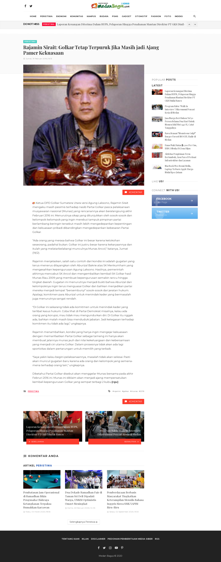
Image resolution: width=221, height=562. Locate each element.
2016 (142, 391)
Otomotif (141, 16)
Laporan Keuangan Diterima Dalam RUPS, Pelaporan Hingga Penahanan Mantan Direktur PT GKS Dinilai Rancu (125, 24)
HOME (33, 16)
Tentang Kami (70, 538)
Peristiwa (46, 16)
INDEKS (179, 16)
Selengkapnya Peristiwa (84, 522)
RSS (157, 538)
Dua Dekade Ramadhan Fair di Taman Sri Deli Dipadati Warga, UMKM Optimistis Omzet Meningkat (83, 497)
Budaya (104, 16)
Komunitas (76, 16)
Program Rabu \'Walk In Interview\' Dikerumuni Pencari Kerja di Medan (180, 109)
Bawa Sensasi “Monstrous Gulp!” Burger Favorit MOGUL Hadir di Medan (180, 136)
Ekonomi (61, 16)
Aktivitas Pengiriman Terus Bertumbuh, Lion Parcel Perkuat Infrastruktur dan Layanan (180, 157)
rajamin (117, 391)
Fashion (156, 16)
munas (134, 391)
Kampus (91, 16)
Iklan (85, 538)
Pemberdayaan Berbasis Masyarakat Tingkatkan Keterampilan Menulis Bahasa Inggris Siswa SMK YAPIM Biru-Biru (125, 499)
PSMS (115, 16)
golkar (126, 391)
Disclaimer (98, 538)
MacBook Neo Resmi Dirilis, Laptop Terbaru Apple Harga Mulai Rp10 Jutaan (179, 169)
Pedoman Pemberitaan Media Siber (130, 538)
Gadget (126, 16)
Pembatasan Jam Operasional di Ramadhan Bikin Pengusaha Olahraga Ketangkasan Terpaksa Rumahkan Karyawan (41, 499)
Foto (168, 16)
